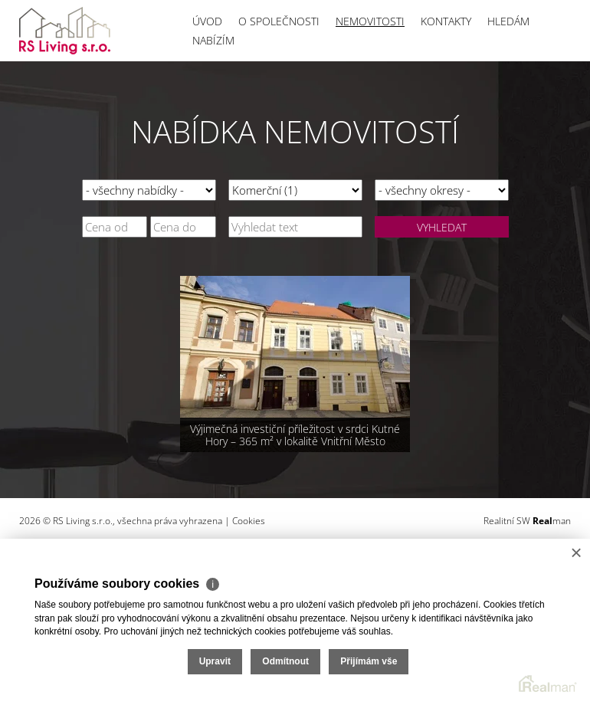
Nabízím (213, 40)
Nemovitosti (370, 21)
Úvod (207, 21)
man (552, 520)
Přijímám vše (368, 661)
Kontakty (446, 21)
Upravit (215, 661)
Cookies (248, 520)
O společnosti (279, 21)
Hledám (508, 21)
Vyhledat (442, 227)
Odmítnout (285, 661)
